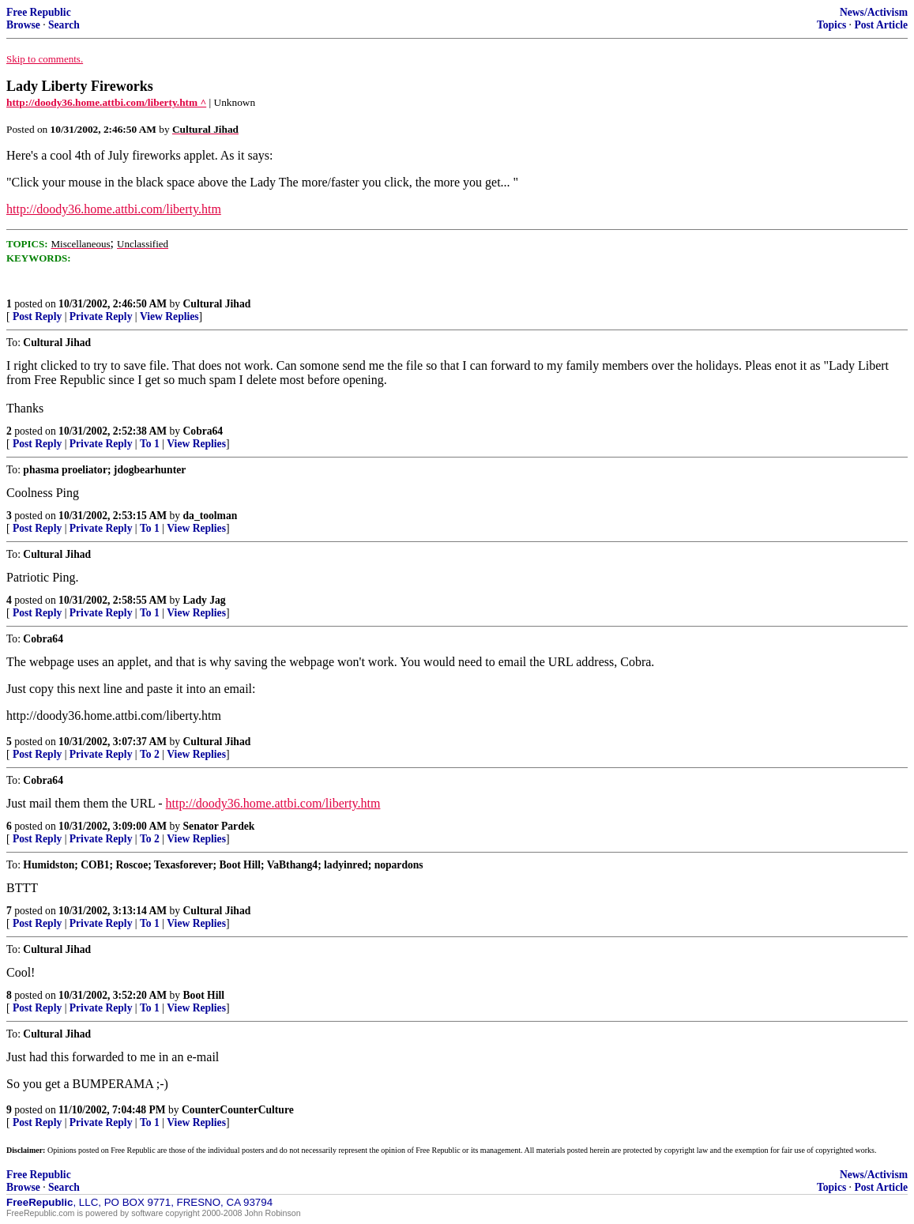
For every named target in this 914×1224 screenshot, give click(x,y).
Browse (23, 25)
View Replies (169, 316)
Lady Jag (204, 600)
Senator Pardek (219, 826)
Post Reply (37, 316)
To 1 (150, 444)
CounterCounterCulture (238, 1110)
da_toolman (210, 516)
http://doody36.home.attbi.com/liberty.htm (113, 209)
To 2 (150, 754)
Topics (831, 25)
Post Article (881, 25)
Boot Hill (204, 995)
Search (64, 25)
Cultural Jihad (217, 304)
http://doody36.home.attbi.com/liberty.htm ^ (106, 102)
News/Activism (874, 12)
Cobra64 (203, 431)
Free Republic (38, 12)
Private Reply (101, 316)
